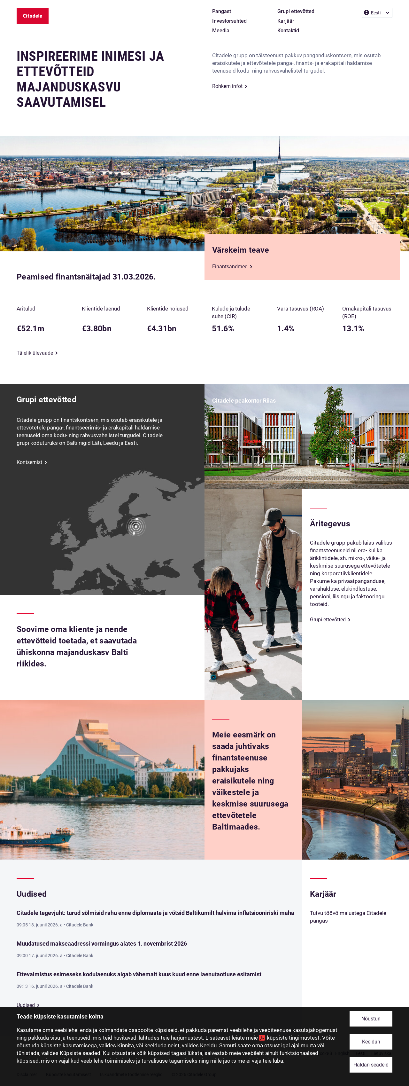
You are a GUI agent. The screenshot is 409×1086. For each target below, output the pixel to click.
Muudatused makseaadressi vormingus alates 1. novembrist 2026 (102, 943)
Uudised (26, 1005)
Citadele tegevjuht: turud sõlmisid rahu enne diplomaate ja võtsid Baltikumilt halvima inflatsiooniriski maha (155, 912)
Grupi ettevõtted (328, 620)
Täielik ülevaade (35, 353)
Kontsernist (29, 462)
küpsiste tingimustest (293, 1038)
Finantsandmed (230, 267)
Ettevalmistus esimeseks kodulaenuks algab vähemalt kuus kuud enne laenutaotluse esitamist (139, 974)
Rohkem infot (227, 86)
